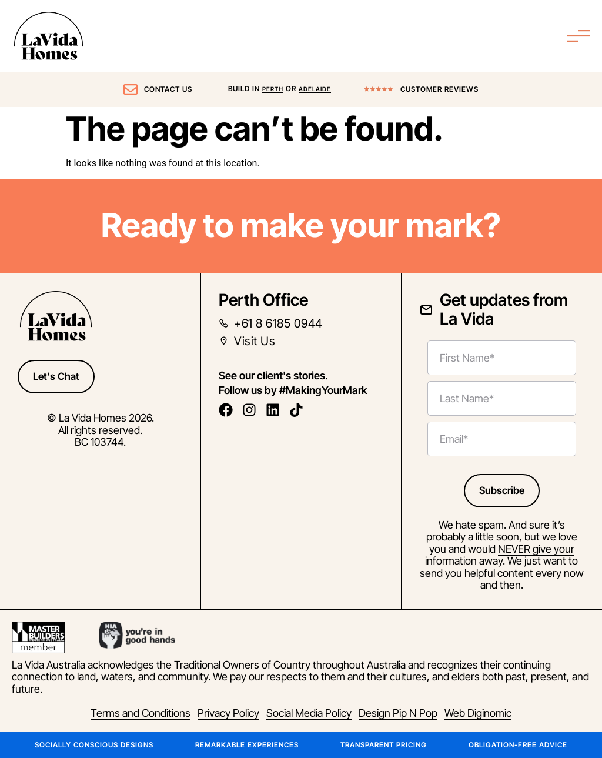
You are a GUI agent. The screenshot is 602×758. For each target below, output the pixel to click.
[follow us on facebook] (229, 410)
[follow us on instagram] (252, 410)
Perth (272, 88)
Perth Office (263, 300)
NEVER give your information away (499, 555)
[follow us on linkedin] (276, 410)
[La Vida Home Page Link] (48, 36)
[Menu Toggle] (578, 36)
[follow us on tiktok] (299, 410)
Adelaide (315, 88)
